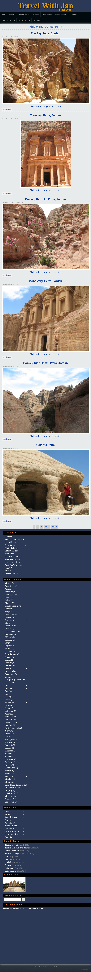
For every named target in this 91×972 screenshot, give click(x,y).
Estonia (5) (9, 648)
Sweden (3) (9, 765)
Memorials (9, 554)
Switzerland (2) (11, 768)
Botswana (9, 868)
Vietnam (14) (10, 796)
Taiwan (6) (9, 771)
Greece (8, 668)
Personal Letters (12, 556)
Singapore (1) (10, 751)
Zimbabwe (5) (12, 802)
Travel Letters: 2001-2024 (15, 539)
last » (54, 527)
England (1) (10, 646)
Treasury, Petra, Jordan (45, 115)
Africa (11, 15)
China (7, 623)
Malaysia (9, 714)
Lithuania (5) (10, 711)
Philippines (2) (11, 739)
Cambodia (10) (11, 614)
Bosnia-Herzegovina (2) (15, 606)
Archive (8, 571)
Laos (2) (8, 705)
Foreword (9, 536)
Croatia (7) (9, 629)
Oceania (37, 20)
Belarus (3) (9, 597)
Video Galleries (11, 551)
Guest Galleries (11, 573)
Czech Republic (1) (12, 631)
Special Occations (12, 562)
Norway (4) (9, 731)
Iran (6, 856)
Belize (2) (9, 600)
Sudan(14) (9, 756)
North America (61, 15)
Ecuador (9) (10, 640)
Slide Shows (10, 545)
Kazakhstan (10, 702)
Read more (7, 109)
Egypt (7, 643)
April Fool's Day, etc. (13, 565)
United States (10, 871)
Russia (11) (9, 748)
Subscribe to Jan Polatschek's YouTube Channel (23, 909)
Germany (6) (10, 665)
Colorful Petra (45, 444)
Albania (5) (9, 583)
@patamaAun (84, 969)
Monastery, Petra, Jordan (45, 281)
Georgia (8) (9, 663)
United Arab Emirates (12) (16, 785)
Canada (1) (9, 617)
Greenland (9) (11, 671)
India (7, 685)
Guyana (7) (9, 677)
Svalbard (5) (10, 762)
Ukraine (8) (10, 782)
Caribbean (74, 15)
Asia (3, 15)
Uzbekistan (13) (11, 793)
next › (47, 527)
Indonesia (9, 688)
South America (24, 20)
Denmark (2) (10, 634)
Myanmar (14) (11, 722)
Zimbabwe (9, 862)
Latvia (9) (9, 708)
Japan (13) (9, 697)
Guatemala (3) (11, 674)
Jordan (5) (9, 700)
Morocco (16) (10, 719)
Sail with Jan (10, 542)
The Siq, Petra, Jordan (45, 33)
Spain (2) (9, 753)
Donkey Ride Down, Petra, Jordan (45, 363)
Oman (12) (9, 734)
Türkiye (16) (10, 779)
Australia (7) (10, 592)
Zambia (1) (10, 799)
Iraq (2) (8, 694)
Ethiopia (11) (10, 651)
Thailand (9, 776)
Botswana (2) (12, 609)
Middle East (47, 15)
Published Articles (12, 559)
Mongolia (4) (10, 717)
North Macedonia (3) (14, 728)
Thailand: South (12, 845)
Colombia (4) (10, 626)
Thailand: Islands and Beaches (18, 848)
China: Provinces (12, 851)
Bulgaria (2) (10, 611)
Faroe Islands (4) (12, 654)
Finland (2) (9, 657)
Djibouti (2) (10, 637)
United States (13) (12, 788)
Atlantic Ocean (23, 15)
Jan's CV (8, 568)
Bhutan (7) (9, 603)
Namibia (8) (11, 725)
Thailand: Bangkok (13, 853)
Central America (8, 20)
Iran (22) (8, 691)
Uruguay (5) (10, 790)
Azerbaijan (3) (11, 594)
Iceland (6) (9, 682)
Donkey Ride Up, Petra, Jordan (45, 199)
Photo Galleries (11, 548)
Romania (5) (10, 745)
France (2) (9, 660)
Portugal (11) (10, 742)
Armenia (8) (10, 589)
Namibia (8, 859)
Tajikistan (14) (11, 773)
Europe (36, 15)
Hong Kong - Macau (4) (15, 680)
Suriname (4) (10, 759)
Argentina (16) (11, 586)
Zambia (8, 865)
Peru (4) (8, 736)
